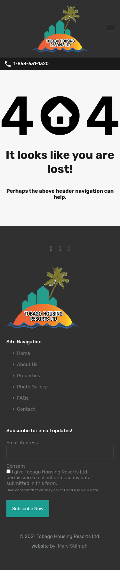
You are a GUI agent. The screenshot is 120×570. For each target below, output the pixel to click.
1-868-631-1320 (31, 63)
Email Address (22, 443)
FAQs (22, 398)
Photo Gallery (32, 387)
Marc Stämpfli (73, 546)
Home (23, 353)
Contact (26, 409)
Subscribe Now (27, 508)
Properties (28, 375)
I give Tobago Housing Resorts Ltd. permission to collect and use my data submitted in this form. (48, 477)
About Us (27, 364)
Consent (15, 466)
